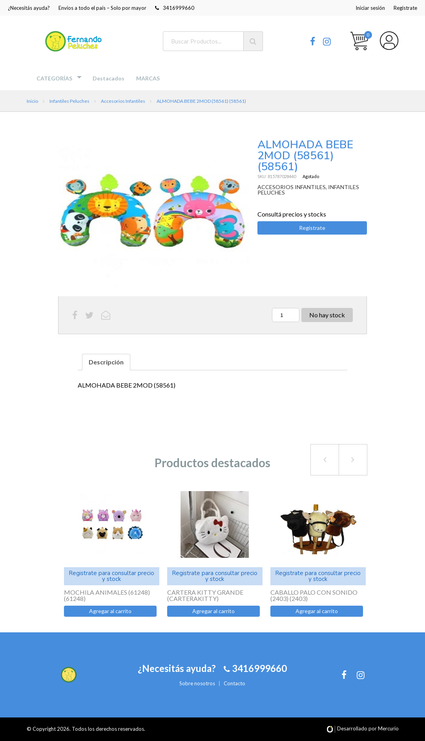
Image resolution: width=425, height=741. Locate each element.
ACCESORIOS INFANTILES (291, 187)
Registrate (405, 8)
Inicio (32, 101)
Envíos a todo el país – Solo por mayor (102, 8)
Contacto (234, 683)
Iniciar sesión (370, 8)
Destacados (108, 78)
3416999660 (174, 8)
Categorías (54, 78)
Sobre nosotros (197, 683)
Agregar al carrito (110, 611)
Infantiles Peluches (69, 101)
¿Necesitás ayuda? (29, 8)
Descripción (106, 362)
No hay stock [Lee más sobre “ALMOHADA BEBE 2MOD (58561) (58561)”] (327, 315)
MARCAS (148, 78)
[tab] (106, 362)
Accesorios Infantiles (123, 101)
